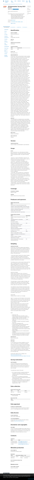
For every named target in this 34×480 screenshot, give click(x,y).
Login (30, 1)
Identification (6, 29)
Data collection (5, 44)
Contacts (5, 53)
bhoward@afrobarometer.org (22, 441)
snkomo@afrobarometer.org (22, 442)
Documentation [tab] (19, 27)
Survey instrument (6, 41)
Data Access (6, 48)
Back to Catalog (6, 473)
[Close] (33, 474)
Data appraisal (6, 46)
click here (16, 477)
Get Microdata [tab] (24, 27)
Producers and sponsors (6, 37)
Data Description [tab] (13, 27)
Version (5, 31)
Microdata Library (7, 2)
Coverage (5, 34)
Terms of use (27, 1)
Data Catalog (12, 1)
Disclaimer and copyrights (6, 50)
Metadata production (6, 56)
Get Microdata (15, 9)
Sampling (5, 39)
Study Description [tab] (6, 27)
